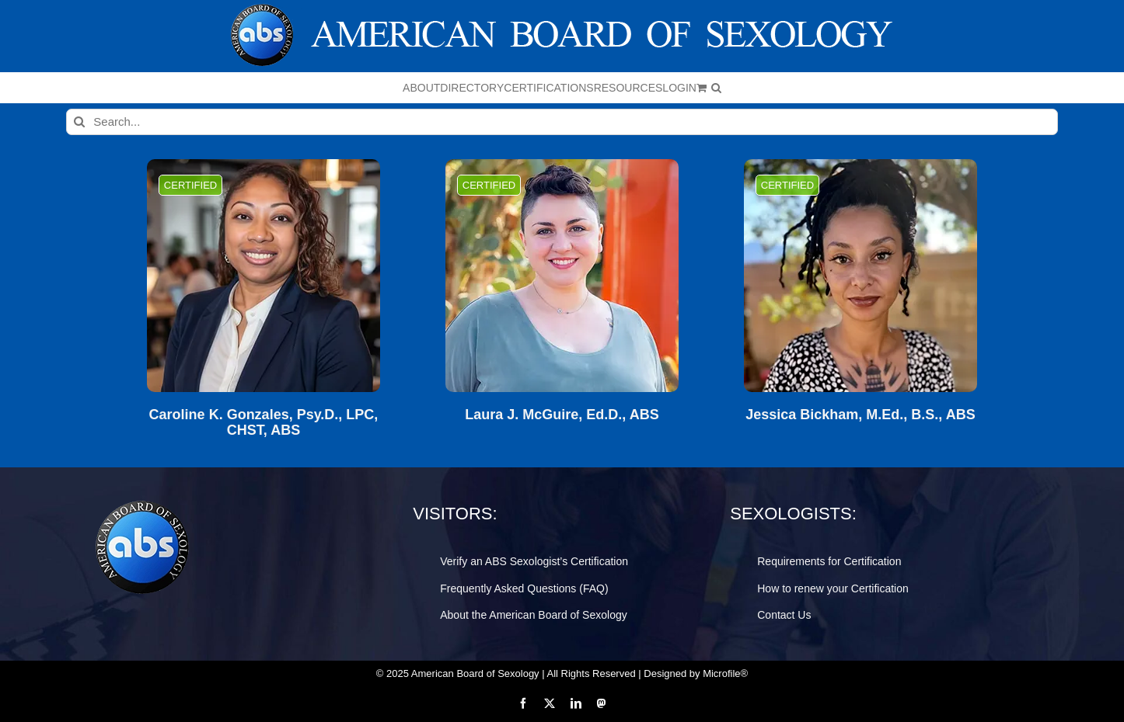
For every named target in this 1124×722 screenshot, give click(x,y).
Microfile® (725, 673)
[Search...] (561, 122)
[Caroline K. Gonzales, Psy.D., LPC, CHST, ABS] (263, 275)
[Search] (79, 122)
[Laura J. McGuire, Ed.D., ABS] (562, 275)
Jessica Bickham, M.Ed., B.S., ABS (860, 415)
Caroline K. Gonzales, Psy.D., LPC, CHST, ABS (264, 423)
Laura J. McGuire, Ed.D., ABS (561, 415)
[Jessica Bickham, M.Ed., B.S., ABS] (860, 275)
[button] (716, 87)
